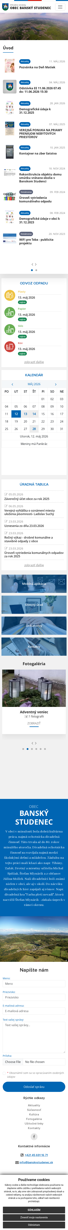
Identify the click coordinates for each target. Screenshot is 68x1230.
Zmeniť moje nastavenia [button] (34, 1217)
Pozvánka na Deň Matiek (37, 67)
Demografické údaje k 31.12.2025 (35, 111)
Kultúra (34, 1114)
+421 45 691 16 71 (36, 1155)
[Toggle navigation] (60, 7)
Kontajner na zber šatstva (38, 153)
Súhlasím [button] (34, 1210)
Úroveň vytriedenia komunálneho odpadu (35, 199)
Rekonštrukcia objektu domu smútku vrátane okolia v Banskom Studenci (40, 177)
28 (34, 429)
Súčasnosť (34, 1109)
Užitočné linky (34, 1123)
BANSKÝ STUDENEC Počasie (34, 461)
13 (25, 414)
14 (34, 414)
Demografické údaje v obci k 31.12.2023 (39, 220)
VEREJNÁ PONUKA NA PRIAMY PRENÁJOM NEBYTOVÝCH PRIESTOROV (40, 133)
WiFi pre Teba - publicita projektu (36, 241)
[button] (32, 270)
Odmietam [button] (34, 1224)
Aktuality (34, 1105)
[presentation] (32, 264)
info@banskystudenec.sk (36, 1162)
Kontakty (34, 1128)
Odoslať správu (34, 1087)
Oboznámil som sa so (35, 1074)
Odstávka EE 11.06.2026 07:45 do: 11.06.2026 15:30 (40, 90)
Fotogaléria (34, 1119)
